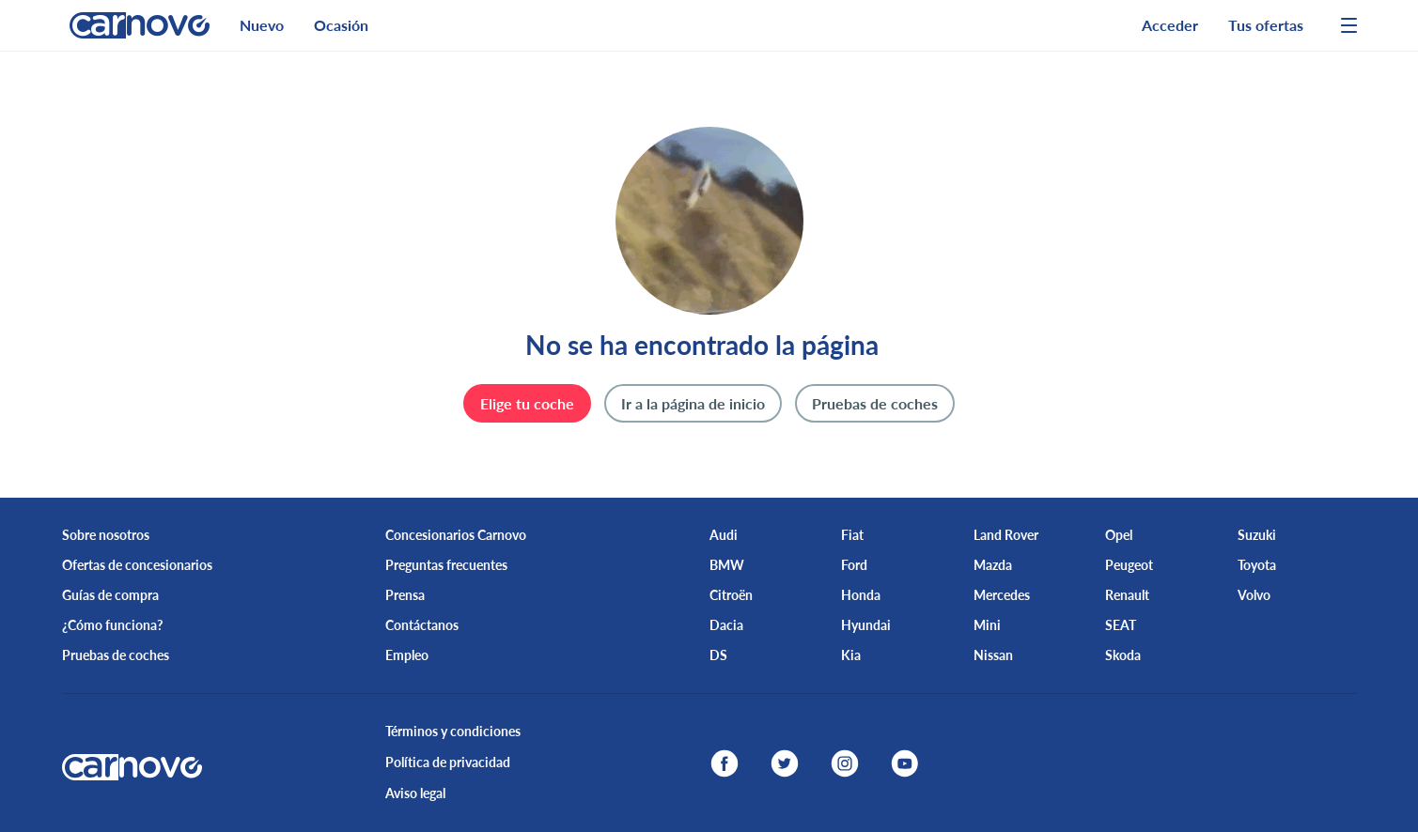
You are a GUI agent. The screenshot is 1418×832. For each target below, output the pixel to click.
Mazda (993, 565)
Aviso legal (415, 793)
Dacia (726, 625)
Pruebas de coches (115, 655)
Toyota (1257, 565)
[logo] (132, 25)
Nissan (993, 655)
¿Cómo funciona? (112, 625)
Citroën (731, 595)
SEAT (1120, 625)
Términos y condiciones (453, 731)
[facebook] (724, 763)
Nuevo (262, 25)
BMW (726, 565)
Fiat (852, 535)
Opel (1118, 535)
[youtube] (905, 763)
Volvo (1254, 595)
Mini (987, 625)
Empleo (407, 655)
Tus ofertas (1265, 25)
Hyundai (866, 625)
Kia (851, 655)
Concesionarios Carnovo (455, 535)
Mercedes (1002, 595)
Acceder (1170, 25)
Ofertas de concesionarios (137, 565)
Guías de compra (110, 595)
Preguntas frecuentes (446, 565)
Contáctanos (422, 625)
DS (718, 655)
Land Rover (1006, 535)
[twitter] (785, 763)
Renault (1127, 595)
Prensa (405, 595)
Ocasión (341, 25)
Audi (723, 535)
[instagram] (845, 763)
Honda (860, 595)
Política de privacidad (447, 762)
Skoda (1123, 655)
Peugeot (1129, 565)
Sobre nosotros (105, 535)
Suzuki (1257, 535)
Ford (854, 565)
